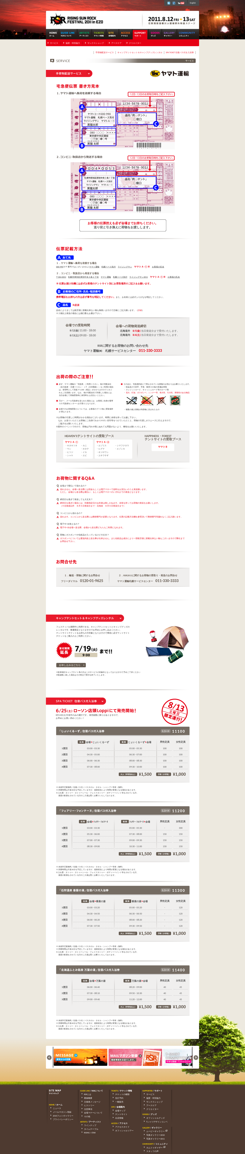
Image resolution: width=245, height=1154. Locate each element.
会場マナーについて (90, 1113)
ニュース (54, 1108)
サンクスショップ (95, 43)
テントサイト (119, 1114)
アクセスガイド (120, 1127)
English (193, 3)
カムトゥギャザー (184, 1111)
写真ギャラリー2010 (184, 1098)
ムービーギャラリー (186, 1094)
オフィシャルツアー (122, 1130)
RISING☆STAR (87, 1133)
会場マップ (118, 1111)
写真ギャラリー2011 (184, 1102)
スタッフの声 (181, 1114)
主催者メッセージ (89, 1102)
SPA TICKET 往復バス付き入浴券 (180, 52)
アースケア (116, 43)
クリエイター (135, 43)
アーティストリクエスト (186, 1118)
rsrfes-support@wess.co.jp (81, 1142)
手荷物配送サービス (104, 52)
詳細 (140, 310)
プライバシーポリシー (60, 1119)
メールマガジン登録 (59, 1112)
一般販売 (117, 1102)
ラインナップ (87, 1125)
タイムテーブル (88, 1129)
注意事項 (85, 1109)
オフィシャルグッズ (153, 1118)
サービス (54, 43)
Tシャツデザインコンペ (154, 1122)
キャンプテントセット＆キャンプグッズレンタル (139, 52)
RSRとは (85, 1094)
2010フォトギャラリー (60, 1116)
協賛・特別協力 (73, 43)
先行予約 (117, 1098)
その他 (84, 1116)
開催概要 (85, 1098)
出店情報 (117, 1118)
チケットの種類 (120, 1094)
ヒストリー (86, 1105)
